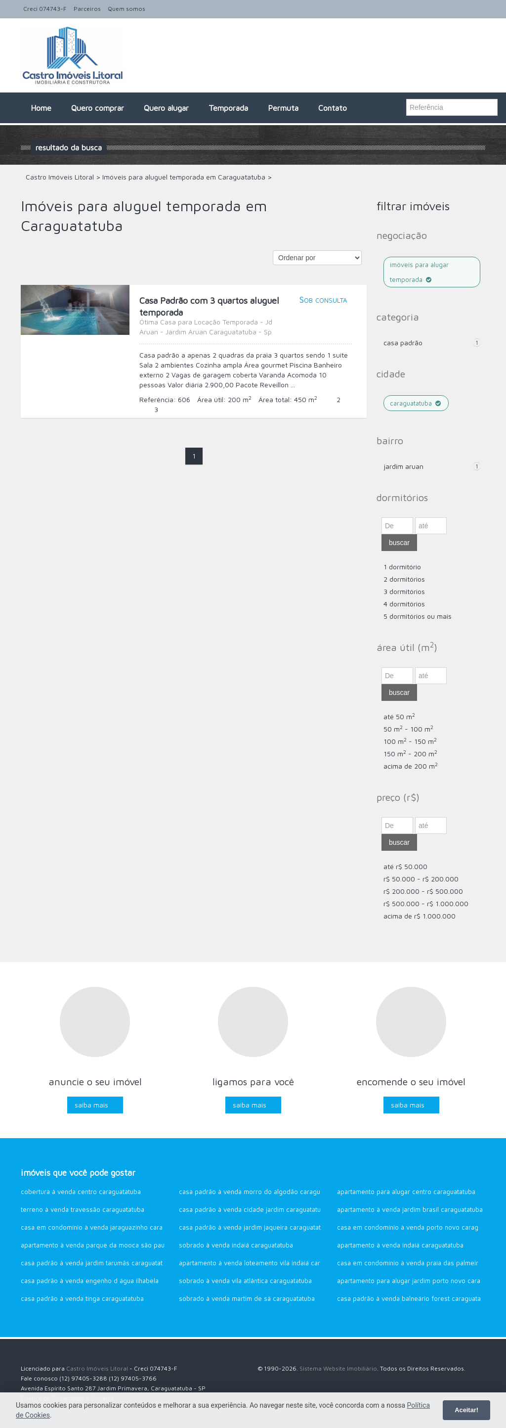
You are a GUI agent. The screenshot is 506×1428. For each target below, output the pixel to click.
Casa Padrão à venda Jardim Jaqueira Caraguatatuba (255, 1227)
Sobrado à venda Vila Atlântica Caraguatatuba (245, 1281)
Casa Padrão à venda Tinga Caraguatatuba (82, 1298)
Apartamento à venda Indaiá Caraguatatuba (400, 1245)
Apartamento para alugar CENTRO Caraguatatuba (406, 1192)
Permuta (283, 107)
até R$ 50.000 (405, 866)
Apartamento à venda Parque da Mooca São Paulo (95, 1245)
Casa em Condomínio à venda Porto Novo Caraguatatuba (420, 1227)
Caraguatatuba (416, 403)
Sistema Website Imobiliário (338, 1368)
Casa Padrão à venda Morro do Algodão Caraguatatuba (260, 1192)
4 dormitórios (404, 603)
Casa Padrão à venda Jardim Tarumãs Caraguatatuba (97, 1263)
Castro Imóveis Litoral (97, 1368)
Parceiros (87, 8)
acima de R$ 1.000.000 (419, 916)
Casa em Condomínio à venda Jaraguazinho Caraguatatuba (106, 1227)
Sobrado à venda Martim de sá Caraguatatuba (247, 1298)
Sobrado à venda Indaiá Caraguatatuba (236, 1245)
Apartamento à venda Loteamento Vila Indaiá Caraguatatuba (266, 1263)
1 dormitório (402, 566)
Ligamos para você (253, 1081)
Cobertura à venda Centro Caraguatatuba (81, 1192)
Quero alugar (166, 107)
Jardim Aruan (403, 466)
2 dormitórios (404, 579)
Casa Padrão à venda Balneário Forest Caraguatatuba (415, 1298)
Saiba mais (91, 1105)
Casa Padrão (402, 342)
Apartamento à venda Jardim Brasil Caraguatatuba (410, 1209)
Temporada (228, 107)
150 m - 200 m (410, 753)
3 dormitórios (404, 591)
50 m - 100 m (408, 729)
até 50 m (399, 716)
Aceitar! (466, 1410)
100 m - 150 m (410, 741)
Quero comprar (97, 107)
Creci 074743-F (45, 8)
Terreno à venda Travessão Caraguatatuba (82, 1209)
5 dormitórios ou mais (417, 616)
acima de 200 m (410, 766)
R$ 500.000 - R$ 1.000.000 (425, 903)
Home (41, 107)
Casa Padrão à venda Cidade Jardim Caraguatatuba (253, 1209)
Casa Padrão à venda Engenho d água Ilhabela (90, 1281)
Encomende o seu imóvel (411, 1081)
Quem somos (126, 8)
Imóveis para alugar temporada (419, 272)
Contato (332, 107)
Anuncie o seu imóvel (95, 1081)
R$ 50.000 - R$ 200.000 (421, 879)
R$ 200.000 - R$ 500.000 (423, 891)
